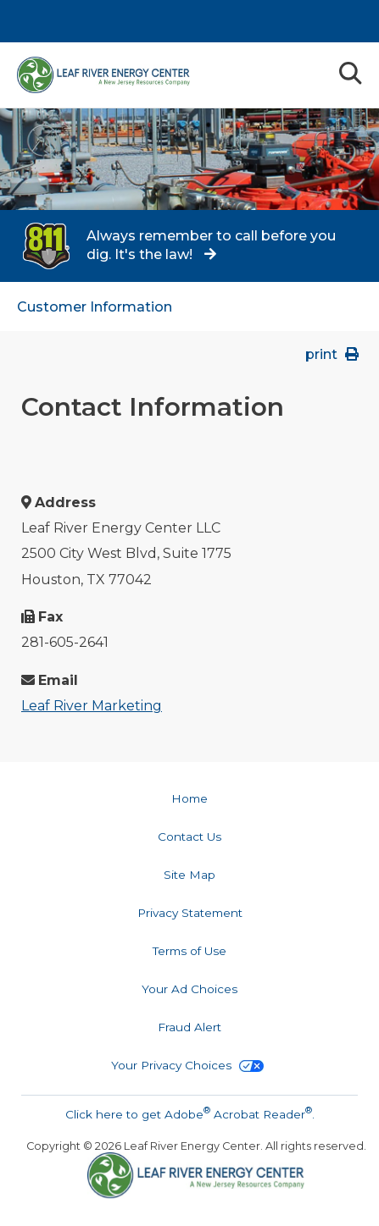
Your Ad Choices (189, 989)
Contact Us (189, 836)
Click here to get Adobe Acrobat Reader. (190, 1112)
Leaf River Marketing (91, 706)
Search (349, 73)
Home (189, 798)
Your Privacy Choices (187, 1065)
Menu (311, 72)
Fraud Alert (189, 1027)
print (333, 354)
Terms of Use (189, 951)
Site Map (189, 874)
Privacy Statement (189, 913)
